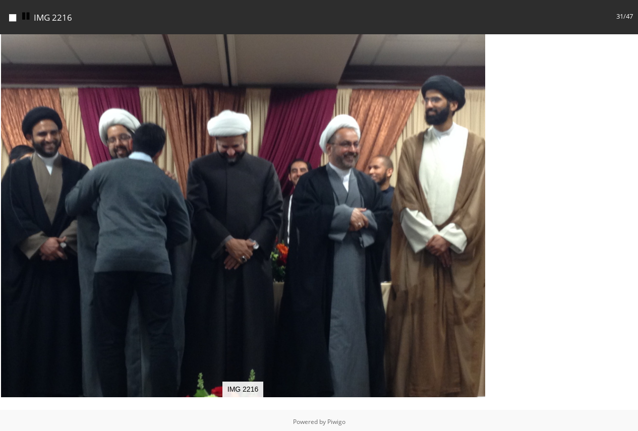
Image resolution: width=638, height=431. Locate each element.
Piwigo (336, 421)
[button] (477, 43)
